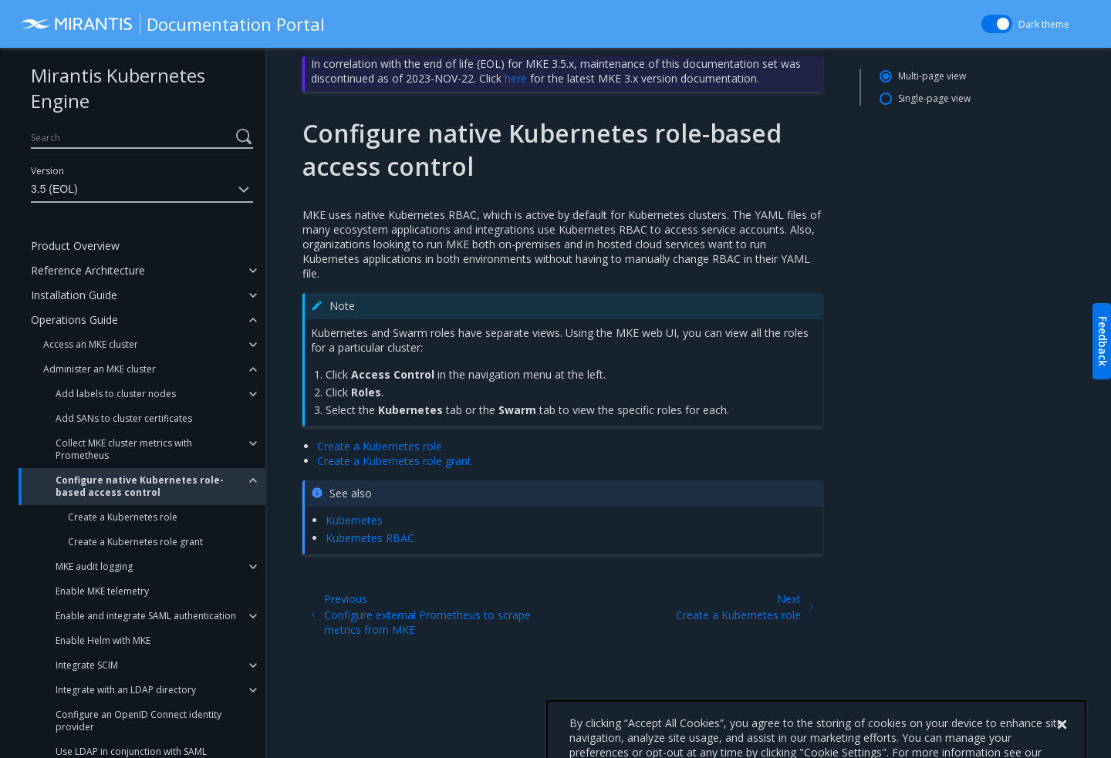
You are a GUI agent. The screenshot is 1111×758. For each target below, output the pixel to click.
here (516, 78)
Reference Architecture (88, 270)
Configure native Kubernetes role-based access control (140, 486)
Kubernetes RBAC (370, 538)
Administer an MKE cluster (99, 369)
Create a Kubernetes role (122, 517)
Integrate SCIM (87, 665)
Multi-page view (932, 76)
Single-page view (934, 98)
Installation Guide (74, 295)
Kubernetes (354, 520)
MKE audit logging (94, 566)
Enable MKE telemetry (102, 591)
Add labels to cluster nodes (116, 393)
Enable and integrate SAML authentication (146, 615)
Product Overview (75, 245)
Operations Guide (74, 319)
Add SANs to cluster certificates (124, 418)
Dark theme (1043, 24)
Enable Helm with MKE (103, 640)
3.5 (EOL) (142, 189)
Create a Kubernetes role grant (135, 541)
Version (47, 170)
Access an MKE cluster (90, 344)
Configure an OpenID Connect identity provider (138, 720)
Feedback (1103, 341)
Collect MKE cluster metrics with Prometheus (124, 449)
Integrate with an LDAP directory (126, 689)
